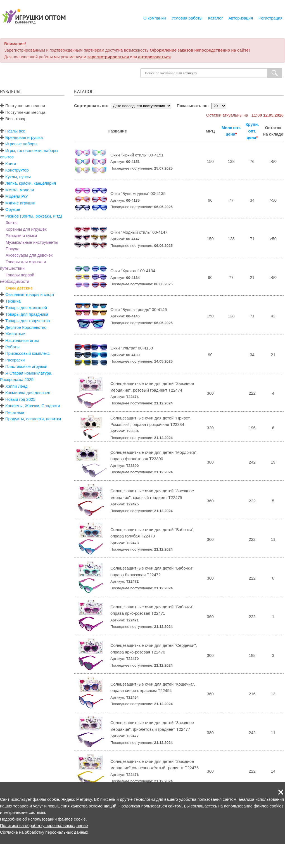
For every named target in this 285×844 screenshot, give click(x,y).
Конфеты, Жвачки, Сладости (32, 406)
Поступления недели (22, 105)
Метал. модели (19, 190)
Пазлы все (15, 131)
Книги (10, 163)
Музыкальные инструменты (32, 242)
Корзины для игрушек (26, 229)
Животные (15, 334)
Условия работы (187, 18)
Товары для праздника (26, 314)
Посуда (13, 249)
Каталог (215, 18)
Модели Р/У (16, 196)
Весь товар (13, 119)
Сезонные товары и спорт (29, 294)
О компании (154, 18)
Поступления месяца (22, 112)
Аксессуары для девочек (29, 255)
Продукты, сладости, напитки (33, 419)
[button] (281, 792)
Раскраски (15, 360)
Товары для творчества (27, 321)
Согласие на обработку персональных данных (44, 832)
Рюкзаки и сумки (21, 235)
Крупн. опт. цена (252, 131)
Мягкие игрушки (20, 203)
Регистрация (270, 18)
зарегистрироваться (108, 57)
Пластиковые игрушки (26, 366)
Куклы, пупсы (18, 177)
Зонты (11, 222)
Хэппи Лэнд (16, 386)
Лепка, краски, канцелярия (30, 183)
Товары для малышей (26, 307)
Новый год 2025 (20, 399)
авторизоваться (154, 57)
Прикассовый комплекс (27, 353)
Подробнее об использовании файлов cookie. (43, 819)
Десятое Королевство (25, 327)
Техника (12, 301)
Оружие (12, 209)
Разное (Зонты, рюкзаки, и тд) (33, 216)
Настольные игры (22, 340)
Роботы (12, 347)
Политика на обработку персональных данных (44, 825)
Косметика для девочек (27, 392)
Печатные (14, 412)
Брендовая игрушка (24, 137)
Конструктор (17, 170)
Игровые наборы (21, 144)
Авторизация (241, 18)
